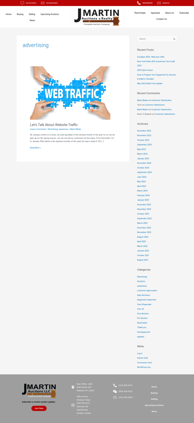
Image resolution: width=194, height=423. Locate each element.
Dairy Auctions (143, 290)
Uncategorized (143, 326)
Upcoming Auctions (50, 14)
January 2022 (143, 247)
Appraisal (155, 13)
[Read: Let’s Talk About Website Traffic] (70, 93)
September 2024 (144, 170)
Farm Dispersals (144, 299)
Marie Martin (142, 99)
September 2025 (144, 143)
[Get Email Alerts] (42, 3)
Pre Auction (142, 313)
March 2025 (142, 152)
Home (9, 14)
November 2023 (144, 206)
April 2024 (141, 184)
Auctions (141, 277)
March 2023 (142, 220)
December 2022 (144, 224)
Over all (140, 304)
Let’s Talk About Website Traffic (54, 125)
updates (140, 331)
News (32, 20)
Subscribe (184, 13)
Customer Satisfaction (161, 99)
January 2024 (143, 197)
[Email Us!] (159, 3)
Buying (20, 14)
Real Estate (140, 13)
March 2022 (142, 242)
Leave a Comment (38, 129)
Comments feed (144, 357)
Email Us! (166, 3)
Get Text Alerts (31, 3)
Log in (140, 348)
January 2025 (143, 157)
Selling (32, 14)
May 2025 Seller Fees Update (150, 83)
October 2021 (143, 251)
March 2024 (142, 188)
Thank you (141, 322)
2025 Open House (145, 70)
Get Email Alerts (52, 3)
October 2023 (143, 211)
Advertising (53, 129)
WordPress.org (143, 361)
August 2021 (142, 256)
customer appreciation (147, 286)
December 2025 (144, 129)
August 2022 (142, 233)
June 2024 (141, 175)
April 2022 (141, 238)
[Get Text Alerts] (22, 3)
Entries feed (142, 352)
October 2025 (143, 139)
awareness (63, 129)
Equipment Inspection (146, 295)
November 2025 (144, 134)
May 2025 (141, 148)
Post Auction (143, 308)
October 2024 (143, 166)
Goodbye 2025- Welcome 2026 (150, 57)
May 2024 (141, 179)
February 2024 (143, 193)
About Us (169, 13)
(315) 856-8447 (148, 3)
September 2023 (144, 215)
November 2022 (144, 229)
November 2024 (144, 161)
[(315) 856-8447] (139, 3)
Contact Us (161, 19)
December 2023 (144, 202)
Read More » (35, 147)
